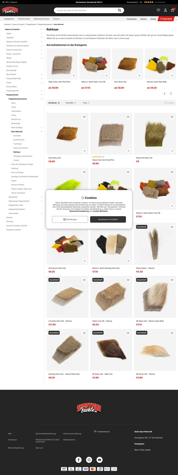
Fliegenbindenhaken (17, 209)
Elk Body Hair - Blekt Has (102, 374)
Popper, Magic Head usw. (21, 189)
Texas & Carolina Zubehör (16, 225)
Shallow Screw (12, 66)
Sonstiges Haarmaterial (22, 156)
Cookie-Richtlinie (100, 211)
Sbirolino (9, 221)
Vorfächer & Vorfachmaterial (22, 46)
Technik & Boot (24, 19)
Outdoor (56, 19)
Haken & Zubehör (18, 24)
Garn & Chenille (17, 172)
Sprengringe (11, 70)
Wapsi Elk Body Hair (144, 158)
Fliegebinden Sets (16, 205)
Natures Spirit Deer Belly (157, 82)
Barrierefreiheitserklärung (46, 434)
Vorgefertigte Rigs (22, 78)
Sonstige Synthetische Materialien (24, 176)
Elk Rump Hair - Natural (145, 374)
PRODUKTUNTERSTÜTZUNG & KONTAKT (47, 441)
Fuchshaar (17, 144)
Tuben (13, 115)
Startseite (7, 24)
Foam (13, 103)
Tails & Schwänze (18, 193)
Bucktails (17, 136)
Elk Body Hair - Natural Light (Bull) (150, 321)
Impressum (12, 440)
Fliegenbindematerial (45, 24)
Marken (144, 19)
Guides (153, 19)
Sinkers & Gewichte (22, 50)
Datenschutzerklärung (72, 434)
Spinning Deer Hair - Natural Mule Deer (64, 374)
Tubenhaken (16, 111)
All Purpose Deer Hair (57, 268)
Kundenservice (104, 432)
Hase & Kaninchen (20, 148)
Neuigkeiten (132, 19)
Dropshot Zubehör (13, 230)
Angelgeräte (9, 19)
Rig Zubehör (22, 74)
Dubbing (14, 168)
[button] (157, 2)
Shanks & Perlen (17, 185)
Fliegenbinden (31, 24)
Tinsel (13, 107)
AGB (9, 434)
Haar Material (59, 24)
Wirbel (22, 58)
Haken (22, 33)
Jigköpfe (22, 37)
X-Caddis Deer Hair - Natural (60, 321)
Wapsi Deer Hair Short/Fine (59, 82)
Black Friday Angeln (142, 450)
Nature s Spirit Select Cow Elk (93, 82)
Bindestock (24, 197)
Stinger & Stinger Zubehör (22, 42)
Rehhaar (17, 152)
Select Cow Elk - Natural (102, 321)
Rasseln (9, 217)
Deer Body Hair (120, 82)
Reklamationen (69, 440)
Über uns (39, 448)
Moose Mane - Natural (145, 268)
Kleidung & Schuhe (41, 19)
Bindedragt (15, 123)
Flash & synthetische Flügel (22, 164)
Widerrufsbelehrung (16, 448)
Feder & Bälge (25, 127)
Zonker (16, 160)
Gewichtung (16, 119)
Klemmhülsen (11, 86)
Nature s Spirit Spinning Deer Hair (106, 268)
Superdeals (166, 19)
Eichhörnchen (18, 140)
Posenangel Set (22, 91)
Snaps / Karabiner (22, 54)
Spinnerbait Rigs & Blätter (16, 62)
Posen (22, 82)
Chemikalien (24, 213)
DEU (11, 2)
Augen (13, 181)
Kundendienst (132, 2)
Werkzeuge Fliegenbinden (24, 201)
